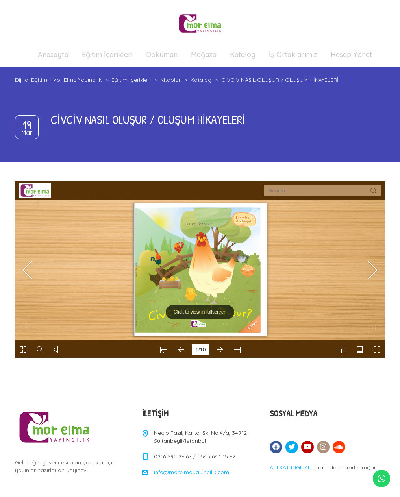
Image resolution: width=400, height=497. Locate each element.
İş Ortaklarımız (293, 54)
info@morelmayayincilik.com (191, 472)
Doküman (162, 54)
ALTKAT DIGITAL (290, 467)
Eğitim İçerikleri (107, 54)
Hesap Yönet (351, 54)
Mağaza (204, 54)
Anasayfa (53, 54)
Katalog (243, 54)
